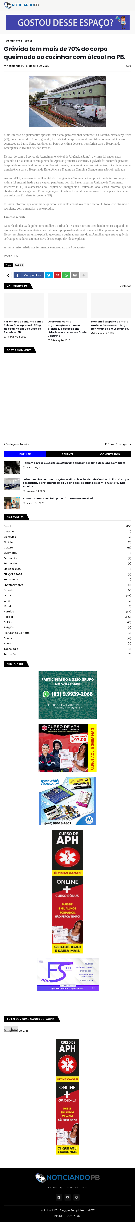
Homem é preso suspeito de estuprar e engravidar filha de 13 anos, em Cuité (74, 463)
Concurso (67, 537)
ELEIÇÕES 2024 (67, 574)
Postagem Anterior (18, 444)
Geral (67, 596)
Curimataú (67, 553)
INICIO (58, 1216)
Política (67, 622)
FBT (92, 1210)
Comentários (110, 454)
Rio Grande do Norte (67, 633)
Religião (67, 628)
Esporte (67, 590)
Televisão (67, 654)
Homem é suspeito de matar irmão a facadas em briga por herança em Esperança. (110, 325)
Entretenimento (67, 585)
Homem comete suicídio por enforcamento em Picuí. (58, 498)
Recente (67, 454)
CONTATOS (74, 1216)
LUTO (67, 601)
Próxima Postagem (117, 444)
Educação (67, 564)
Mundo (67, 606)
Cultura (67, 548)
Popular (25, 454)
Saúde (67, 638)
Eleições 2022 (67, 569)
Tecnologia (67, 649)
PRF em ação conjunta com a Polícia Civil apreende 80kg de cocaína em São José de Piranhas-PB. (23, 327)
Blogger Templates (72, 1210)
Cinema (67, 532)
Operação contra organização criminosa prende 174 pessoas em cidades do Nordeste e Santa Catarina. (67, 329)
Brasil (67, 526)
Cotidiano (67, 542)
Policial (27, 41)
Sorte (67, 644)
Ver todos (125, 286)
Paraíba (67, 612)
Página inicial (12, 41)
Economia (67, 558)
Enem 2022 (67, 580)
